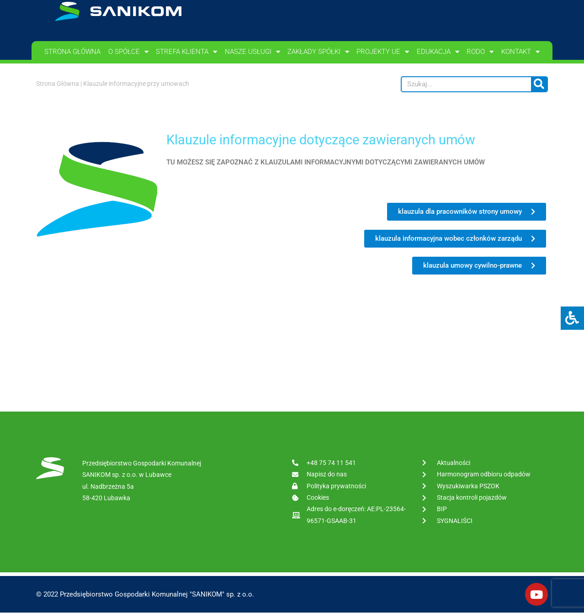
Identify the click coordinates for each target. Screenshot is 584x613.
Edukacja (438, 52)
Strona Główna (57, 83)
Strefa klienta (186, 52)
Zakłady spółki (318, 52)
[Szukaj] (539, 84)
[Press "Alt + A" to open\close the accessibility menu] (572, 318)
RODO (480, 52)
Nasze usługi (252, 52)
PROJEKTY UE (382, 52)
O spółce (128, 52)
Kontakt (520, 52)
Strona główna (72, 52)
